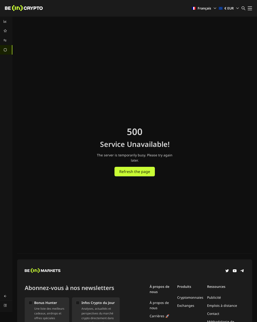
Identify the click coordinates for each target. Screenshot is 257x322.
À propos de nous (159, 305)
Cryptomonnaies (190, 297)
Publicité (214, 297)
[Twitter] (227, 271)
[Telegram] (242, 271)
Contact (213, 313)
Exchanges (185, 305)
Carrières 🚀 (159, 316)
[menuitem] (6, 21)
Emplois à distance (222, 305)
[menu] (6, 36)
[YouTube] (234, 271)
